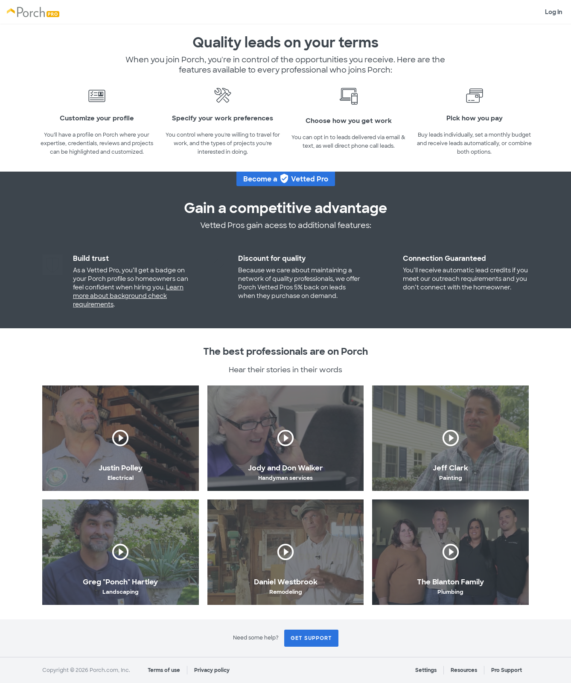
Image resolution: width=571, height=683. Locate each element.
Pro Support (506, 670)
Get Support (311, 638)
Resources (464, 670)
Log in (553, 12)
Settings (426, 670)
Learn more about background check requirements (128, 295)
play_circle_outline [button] (120, 438)
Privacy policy (212, 670)
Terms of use (164, 670)
